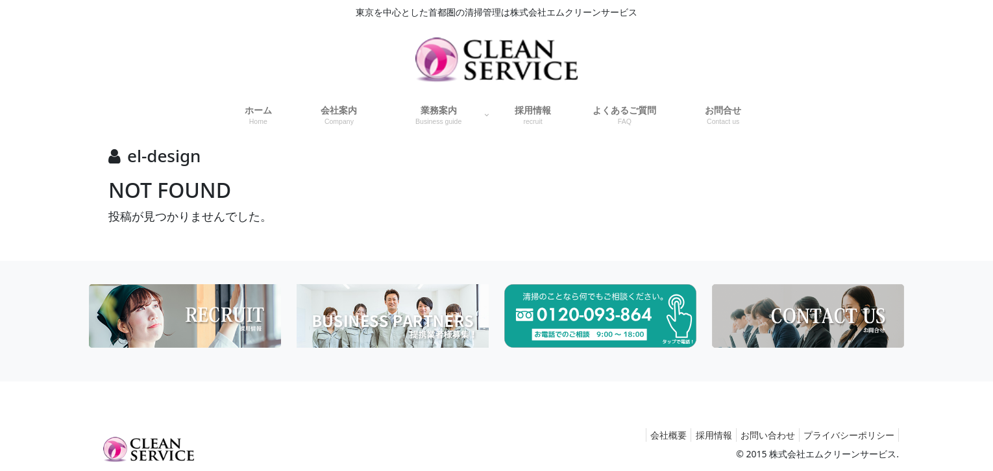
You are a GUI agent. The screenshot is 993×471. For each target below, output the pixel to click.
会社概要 (651, 435)
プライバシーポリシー (846, 435)
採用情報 (701, 435)
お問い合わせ (760, 435)
